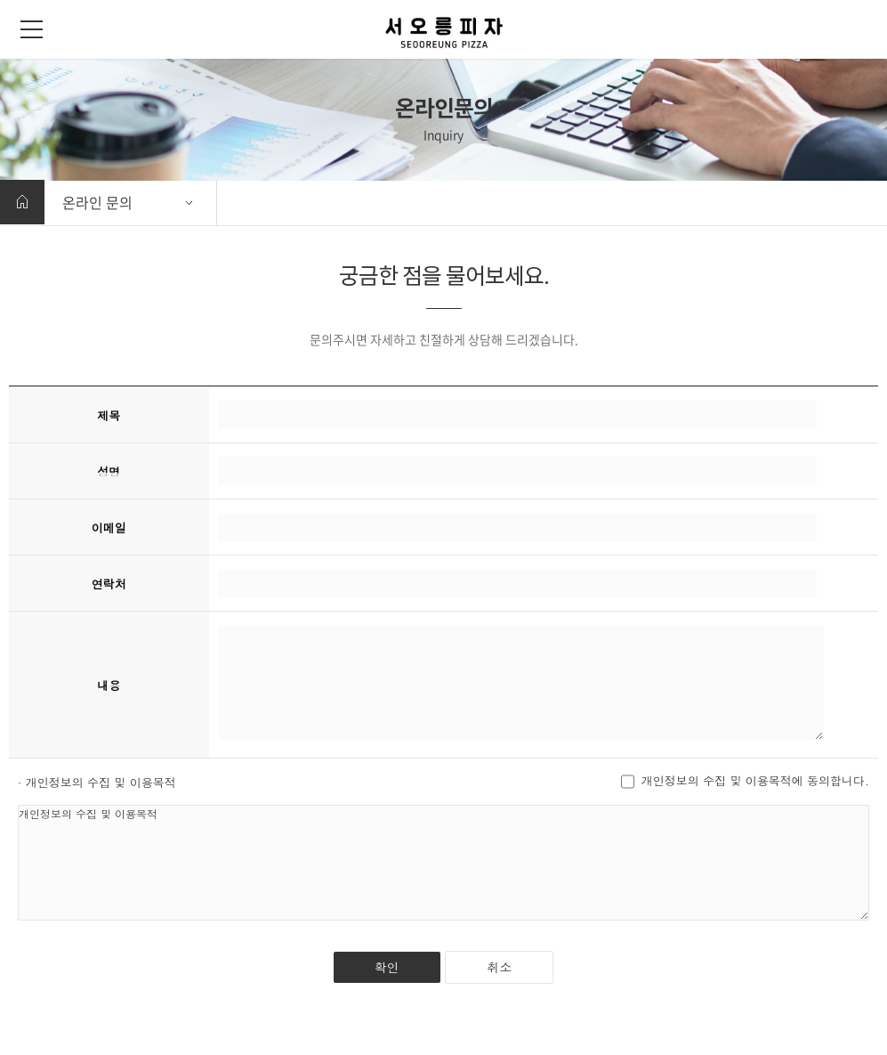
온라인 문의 (97, 202)
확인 (387, 967)
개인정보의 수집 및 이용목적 (443, 863)
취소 (499, 967)
